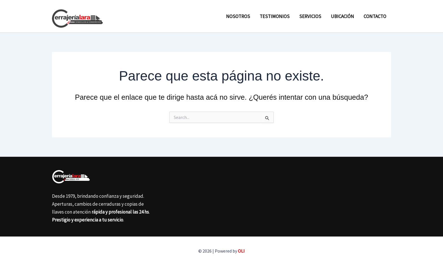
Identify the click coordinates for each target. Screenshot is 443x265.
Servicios (310, 16)
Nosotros (238, 16)
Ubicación (342, 16)
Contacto (375, 16)
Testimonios (275, 16)
